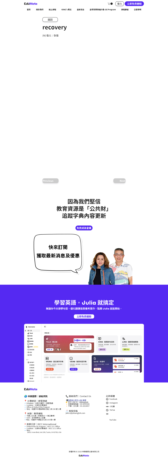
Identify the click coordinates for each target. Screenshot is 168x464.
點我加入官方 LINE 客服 (77, 400)
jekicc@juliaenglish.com (75, 413)
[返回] (50, 19)
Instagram (114, 403)
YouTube (112, 420)
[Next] (119, 180)
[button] (110, 4)
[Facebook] (107, 399)
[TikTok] (107, 410)
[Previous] (50, 180)
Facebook (113, 399)
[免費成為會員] (84, 228)
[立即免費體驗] (134, 3)
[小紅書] (107, 406)
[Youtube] (107, 414)
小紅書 (112, 406)
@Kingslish (83, 402)
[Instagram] (107, 403)
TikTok (112, 410)
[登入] (119, 3)
